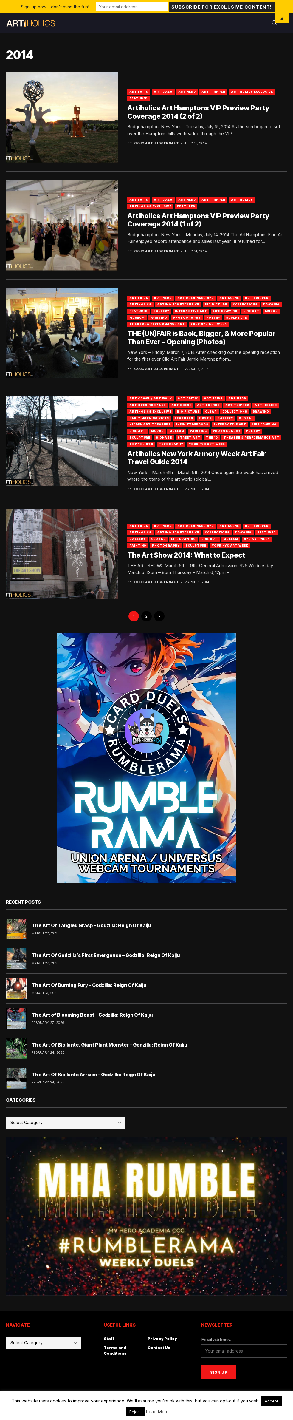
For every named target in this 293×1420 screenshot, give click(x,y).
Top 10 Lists (141, 444)
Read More (157, 1411)
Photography (187, 317)
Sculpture (236, 317)
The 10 (212, 437)
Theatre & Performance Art (157, 323)
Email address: (216, 1339)
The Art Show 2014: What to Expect (186, 555)
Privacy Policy (162, 1338)
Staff (109, 1338)
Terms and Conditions (115, 1350)
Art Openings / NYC (195, 298)
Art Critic (188, 398)
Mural (271, 311)
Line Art (251, 311)
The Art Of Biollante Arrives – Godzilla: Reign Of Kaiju (93, 1075)
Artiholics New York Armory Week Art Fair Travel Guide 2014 (196, 458)
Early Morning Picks (149, 418)
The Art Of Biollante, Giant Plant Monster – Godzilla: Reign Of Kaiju (109, 1045)
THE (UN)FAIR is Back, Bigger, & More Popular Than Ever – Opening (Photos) (201, 337)
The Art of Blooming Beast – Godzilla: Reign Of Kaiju (92, 1015)
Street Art (189, 437)
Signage (164, 437)
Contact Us (159, 1347)
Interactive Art (191, 311)
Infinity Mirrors (192, 424)
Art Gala (163, 91)
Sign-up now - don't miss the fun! (55, 6)
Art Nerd (187, 91)
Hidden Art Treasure (149, 424)
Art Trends (208, 405)
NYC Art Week (257, 539)
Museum (136, 317)
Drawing (271, 304)
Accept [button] (271, 1401)
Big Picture (216, 304)
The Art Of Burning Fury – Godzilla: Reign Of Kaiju (89, 985)
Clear (211, 411)
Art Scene (229, 298)
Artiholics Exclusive (252, 91)
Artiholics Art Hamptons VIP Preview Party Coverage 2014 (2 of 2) (198, 112)
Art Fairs (138, 91)
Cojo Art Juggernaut (156, 143)
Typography (171, 444)
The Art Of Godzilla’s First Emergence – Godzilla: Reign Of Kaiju (106, 955)
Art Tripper (213, 91)
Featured (138, 98)
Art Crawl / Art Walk (150, 398)
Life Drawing (225, 311)
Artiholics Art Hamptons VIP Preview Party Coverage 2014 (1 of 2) (198, 220)
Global (246, 418)
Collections (245, 304)
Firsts (205, 418)
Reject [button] (135, 1411)
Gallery (161, 311)
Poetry (213, 317)
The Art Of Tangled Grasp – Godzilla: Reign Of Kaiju (91, 925)
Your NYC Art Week (209, 323)
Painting (158, 317)
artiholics (242, 199)
